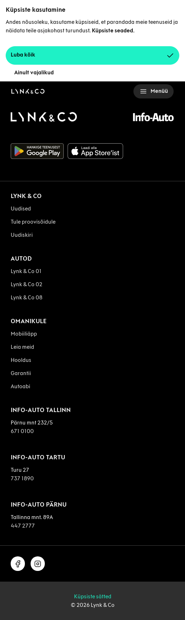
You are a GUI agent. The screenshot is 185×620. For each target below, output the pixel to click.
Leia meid (22, 346)
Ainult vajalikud (34, 72)
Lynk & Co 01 (26, 271)
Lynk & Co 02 (26, 284)
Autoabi (20, 386)
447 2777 (23, 525)
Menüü (153, 91)
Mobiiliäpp (24, 333)
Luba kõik (92, 55)
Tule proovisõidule (33, 221)
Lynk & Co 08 (26, 297)
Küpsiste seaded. (113, 30)
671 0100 (22, 431)
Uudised (21, 208)
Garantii (21, 373)
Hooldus (21, 360)
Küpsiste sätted (92, 596)
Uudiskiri (22, 234)
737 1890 (22, 478)
